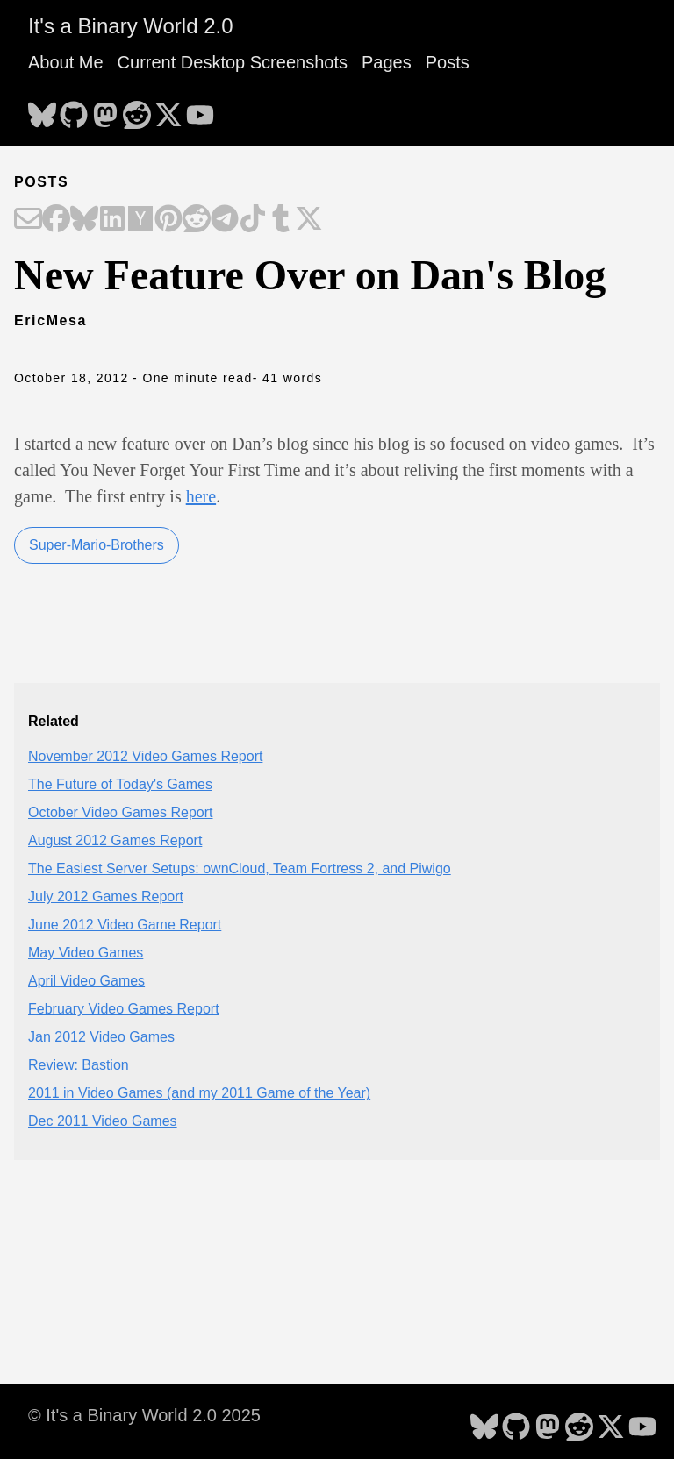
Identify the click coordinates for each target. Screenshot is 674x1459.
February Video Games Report (123, 1008)
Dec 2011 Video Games (102, 1121)
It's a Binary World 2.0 (130, 26)
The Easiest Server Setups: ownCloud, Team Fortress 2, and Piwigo (239, 868)
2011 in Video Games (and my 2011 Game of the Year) (199, 1092)
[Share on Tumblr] (281, 220)
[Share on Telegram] (225, 220)
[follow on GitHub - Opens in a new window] (74, 109)
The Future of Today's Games (120, 784)
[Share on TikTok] (253, 220)
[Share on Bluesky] (84, 220)
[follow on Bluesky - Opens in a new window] (42, 109)
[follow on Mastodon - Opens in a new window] (105, 109)
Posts (448, 62)
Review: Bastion (78, 1064)
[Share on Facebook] (56, 220)
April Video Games (86, 980)
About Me (66, 62)
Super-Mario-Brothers (96, 544)
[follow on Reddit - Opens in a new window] (137, 109)
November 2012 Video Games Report (145, 756)
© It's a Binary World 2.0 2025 (144, 1415)
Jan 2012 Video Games (101, 1036)
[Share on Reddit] (197, 220)
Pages (387, 62)
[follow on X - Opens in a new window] (168, 109)
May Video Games (85, 952)
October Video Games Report (120, 812)
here (201, 496)
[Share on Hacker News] (140, 220)
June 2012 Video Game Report (124, 924)
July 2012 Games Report (105, 896)
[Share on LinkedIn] (112, 220)
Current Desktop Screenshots (233, 62)
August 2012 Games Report (115, 840)
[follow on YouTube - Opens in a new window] (200, 109)
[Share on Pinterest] (168, 220)
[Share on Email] (28, 220)
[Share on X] (309, 220)
